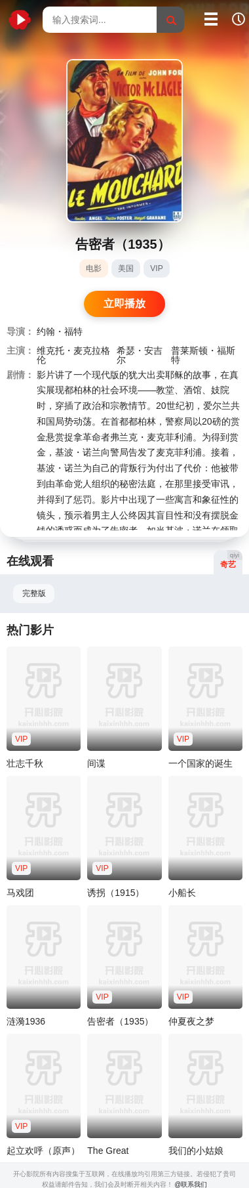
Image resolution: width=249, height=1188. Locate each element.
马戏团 (20, 892)
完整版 (34, 593)
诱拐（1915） (115, 892)
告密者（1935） (120, 1021)
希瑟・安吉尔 (140, 355)
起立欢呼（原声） (43, 1150)
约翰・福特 (60, 332)
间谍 (96, 763)
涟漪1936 (26, 1021)
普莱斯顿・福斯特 (203, 355)
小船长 (182, 892)
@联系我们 (190, 1184)
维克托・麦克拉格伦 (73, 355)
